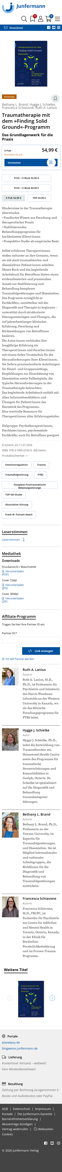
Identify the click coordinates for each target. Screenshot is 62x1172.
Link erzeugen (40, 651)
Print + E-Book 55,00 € (26, 178)
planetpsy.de (11, 1042)
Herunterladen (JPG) (13, 586)
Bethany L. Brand (15, 104)
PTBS (40, 474)
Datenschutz (22, 1109)
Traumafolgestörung (16, 474)
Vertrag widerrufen (15, 1129)
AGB (5, 1109)
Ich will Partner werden (18, 659)
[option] (31, 998)
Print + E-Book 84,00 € (26, 187)
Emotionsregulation (16, 464)
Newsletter (13, 28)
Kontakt (7, 1114)
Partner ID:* (9, 633)
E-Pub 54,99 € (13, 197)
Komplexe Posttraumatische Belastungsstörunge (30, 486)
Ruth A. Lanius (46, 107)
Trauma (41, 464)
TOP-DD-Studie (13, 494)
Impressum (43, 1109)
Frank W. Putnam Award (18, 514)
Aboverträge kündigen (17, 1124)
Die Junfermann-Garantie (35, 1114)
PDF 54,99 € (39, 197)
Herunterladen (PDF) (13, 572)
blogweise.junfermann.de (20, 1048)
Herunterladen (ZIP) (13, 600)
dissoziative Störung (16, 504)
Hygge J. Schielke (42, 104)
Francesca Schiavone (18, 107)
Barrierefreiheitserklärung (20, 1119)
